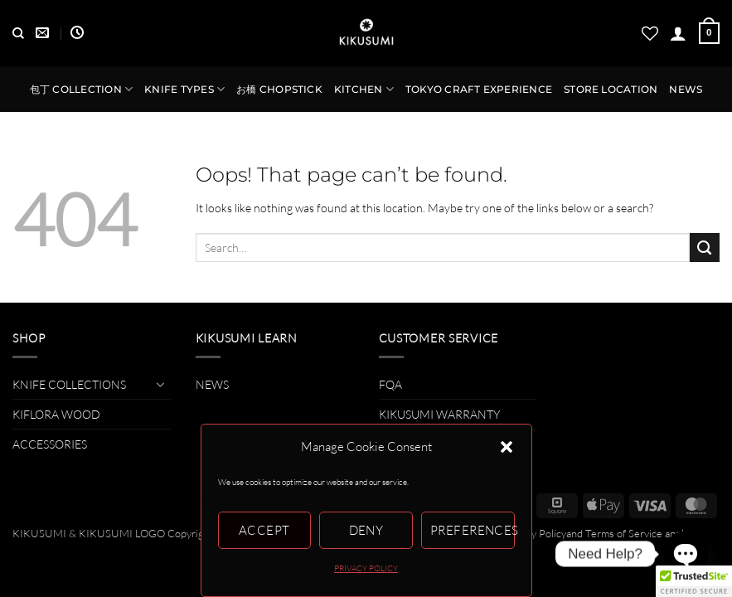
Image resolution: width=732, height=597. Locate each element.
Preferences (472, 530)
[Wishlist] (650, 33)
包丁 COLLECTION (81, 89)
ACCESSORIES (49, 444)
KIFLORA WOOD (56, 414)
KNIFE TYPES (184, 89)
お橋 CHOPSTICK (279, 89)
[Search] (18, 33)
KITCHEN (364, 89)
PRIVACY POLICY (366, 568)
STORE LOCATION (610, 89)
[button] (506, 447)
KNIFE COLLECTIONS (69, 384)
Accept (264, 530)
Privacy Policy (534, 533)
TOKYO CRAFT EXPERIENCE (478, 89)
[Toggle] (161, 384)
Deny (366, 530)
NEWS (685, 89)
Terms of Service (623, 533)
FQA (390, 384)
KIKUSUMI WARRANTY (439, 414)
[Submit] (705, 248)
